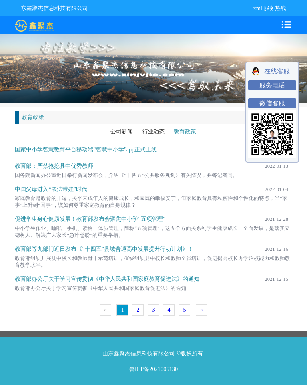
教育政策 (185, 132)
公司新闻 (121, 132)
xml (257, 8)
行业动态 (153, 132)
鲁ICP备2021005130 (153, 369)
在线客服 (277, 71)
